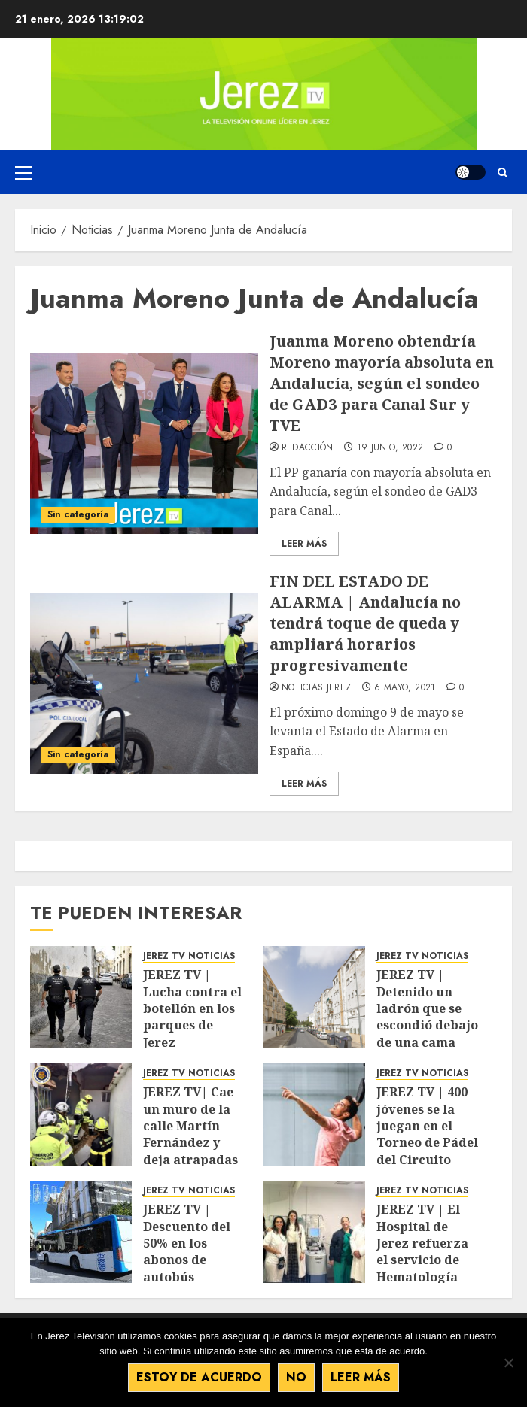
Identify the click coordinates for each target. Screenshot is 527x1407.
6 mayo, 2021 (404, 688)
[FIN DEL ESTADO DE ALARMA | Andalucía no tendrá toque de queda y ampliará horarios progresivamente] (144, 683)
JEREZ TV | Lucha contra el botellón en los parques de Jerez (192, 1008)
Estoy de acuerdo (199, 1377)
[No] (508, 1362)
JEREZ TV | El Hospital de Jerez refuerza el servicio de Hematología (422, 1243)
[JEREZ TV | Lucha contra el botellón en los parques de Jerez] (81, 997)
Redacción (308, 448)
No (296, 1377)
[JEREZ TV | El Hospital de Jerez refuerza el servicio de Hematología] (314, 1232)
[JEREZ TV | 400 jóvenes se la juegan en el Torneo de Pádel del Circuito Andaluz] (314, 1114)
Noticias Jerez (317, 688)
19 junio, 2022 (390, 448)
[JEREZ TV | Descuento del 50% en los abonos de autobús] (81, 1232)
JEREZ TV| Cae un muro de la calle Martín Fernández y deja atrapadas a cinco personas (195, 1134)
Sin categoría (78, 514)
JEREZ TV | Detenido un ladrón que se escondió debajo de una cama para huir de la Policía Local (427, 1025)
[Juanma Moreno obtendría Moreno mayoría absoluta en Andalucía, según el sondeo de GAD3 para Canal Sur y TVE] (144, 443)
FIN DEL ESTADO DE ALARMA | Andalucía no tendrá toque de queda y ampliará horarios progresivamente (365, 623)
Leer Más (304, 543)
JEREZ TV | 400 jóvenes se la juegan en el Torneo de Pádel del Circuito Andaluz (427, 1134)
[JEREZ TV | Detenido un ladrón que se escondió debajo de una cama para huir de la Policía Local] (314, 997)
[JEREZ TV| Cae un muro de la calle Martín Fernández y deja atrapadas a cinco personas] (81, 1114)
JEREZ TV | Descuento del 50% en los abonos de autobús (186, 1243)
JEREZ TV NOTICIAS (189, 956)
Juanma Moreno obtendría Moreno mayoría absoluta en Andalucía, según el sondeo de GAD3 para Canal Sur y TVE (382, 383)
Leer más (361, 1377)
